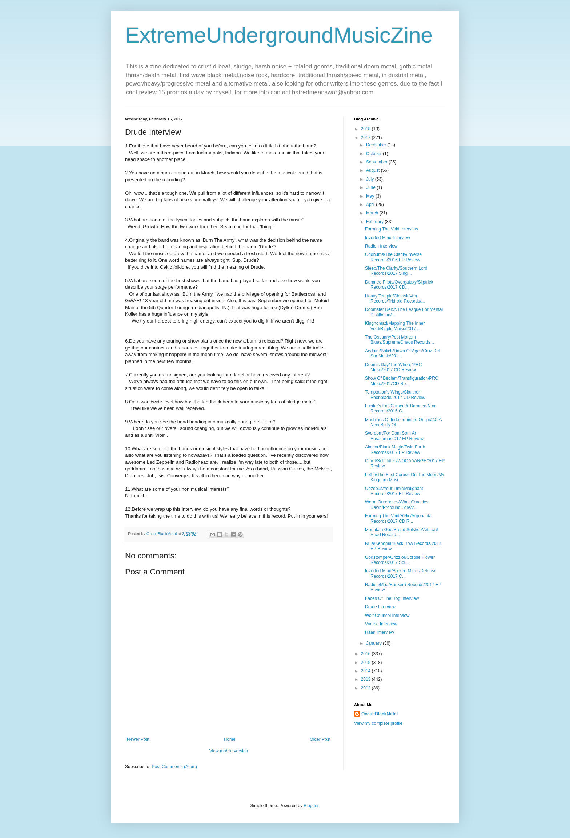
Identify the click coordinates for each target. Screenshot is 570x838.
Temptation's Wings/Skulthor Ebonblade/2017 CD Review (395, 395)
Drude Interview (380, 606)
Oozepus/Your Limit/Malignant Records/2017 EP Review (394, 491)
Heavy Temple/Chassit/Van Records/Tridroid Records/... (395, 298)
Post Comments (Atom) (174, 766)
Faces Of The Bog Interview (392, 598)
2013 (366, 679)
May (371, 196)
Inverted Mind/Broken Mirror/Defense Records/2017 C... (401, 573)
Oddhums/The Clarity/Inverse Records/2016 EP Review (393, 257)
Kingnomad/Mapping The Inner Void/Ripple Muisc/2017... (395, 326)
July (370, 179)
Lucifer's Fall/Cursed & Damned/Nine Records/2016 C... (401, 408)
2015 (366, 662)
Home (230, 739)
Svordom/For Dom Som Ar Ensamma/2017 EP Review (394, 436)
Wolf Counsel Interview (387, 615)
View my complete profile (378, 723)
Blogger (311, 805)
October (374, 153)
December (377, 144)
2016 (366, 653)
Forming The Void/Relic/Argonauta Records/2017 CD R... (398, 518)
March (373, 213)
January (374, 643)
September (377, 162)
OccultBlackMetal (379, 713)
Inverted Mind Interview (387, 237)
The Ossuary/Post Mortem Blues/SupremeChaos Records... (399, 340)
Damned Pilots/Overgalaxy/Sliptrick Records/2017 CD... (399, 285)
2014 (366, 670)
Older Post (320, 739)
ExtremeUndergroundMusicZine (279, 35)
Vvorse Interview (381, 623)
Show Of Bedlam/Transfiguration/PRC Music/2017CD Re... (401, 381)
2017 (366, 137)
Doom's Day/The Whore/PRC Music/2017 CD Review (393, 367)
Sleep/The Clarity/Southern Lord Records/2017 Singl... (396, 271)
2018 (366, 128)
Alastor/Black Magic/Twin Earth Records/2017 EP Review (395, 449)
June (371, 187)
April (371, 204)
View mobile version (228, 751)
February (375, 221)
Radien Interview (381, 246)
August (373, 170)
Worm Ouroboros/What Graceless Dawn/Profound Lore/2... (398, 504)
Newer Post (138, 739)
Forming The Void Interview (391, 229)
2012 (366, 688)
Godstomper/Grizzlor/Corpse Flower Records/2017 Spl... (400, 560)
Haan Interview (379, 632)
